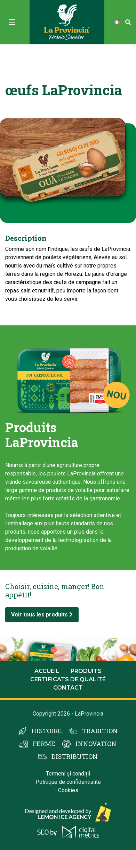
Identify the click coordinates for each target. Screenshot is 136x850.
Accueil (46, 671)
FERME (44, 743)
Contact (68, 687)
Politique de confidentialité (68, 782)
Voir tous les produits (42, 614)
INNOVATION (96, 743)
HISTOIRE (46, 731)
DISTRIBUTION (74, 756)
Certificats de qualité (68, 679)
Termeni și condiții (68, 773)
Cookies (68, 790)
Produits (86, 671)
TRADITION (100, 731)
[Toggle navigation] (12, 22)
